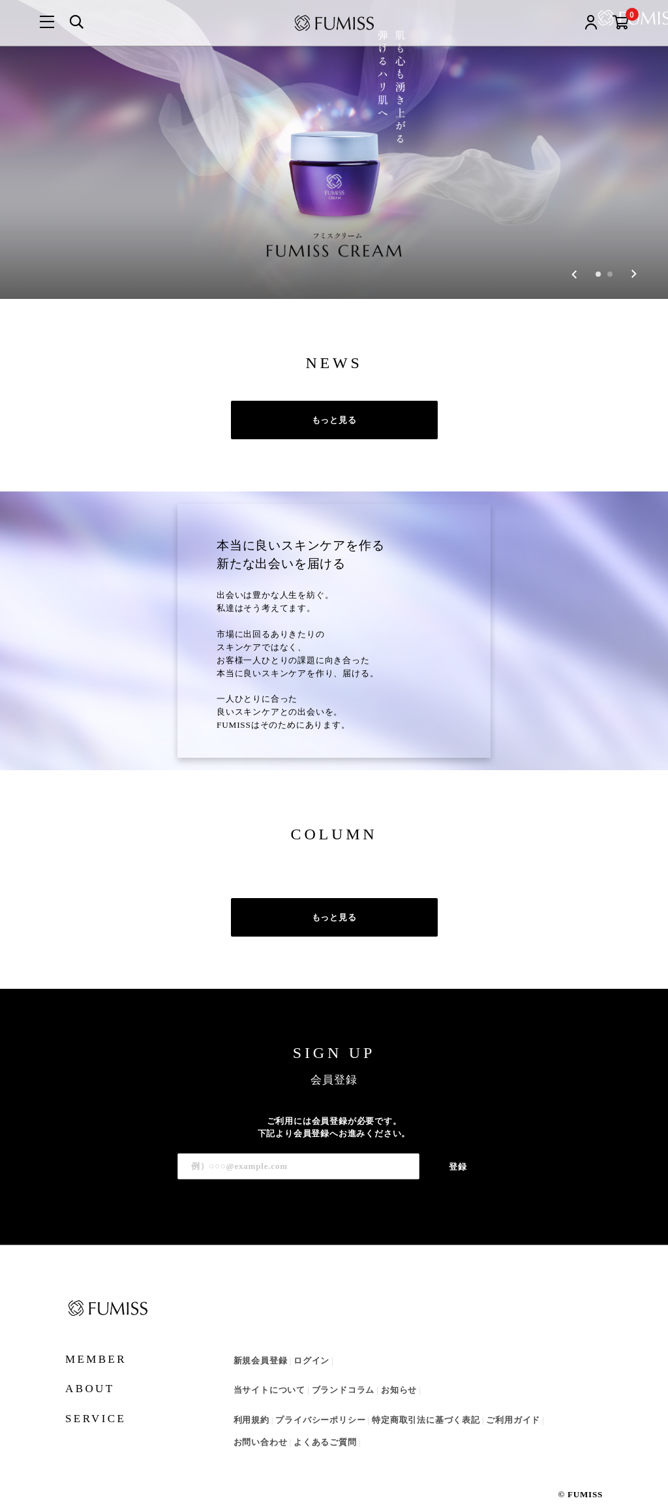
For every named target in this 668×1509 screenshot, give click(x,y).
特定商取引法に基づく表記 (426, 1402)
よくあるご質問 (325, 1424)
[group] (334, 140)
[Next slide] (634, 256)
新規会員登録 (261, 1342)
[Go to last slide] (574, 256)
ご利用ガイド (513, 1402)
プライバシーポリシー (320, 1402)
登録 (458, 1148)
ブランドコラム (343, 1372)
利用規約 (251, 1402)
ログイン (311, 1342)
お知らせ (399, 1372)
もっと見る (334, 402)
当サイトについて (269, 1372)
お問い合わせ (261, 1424)
